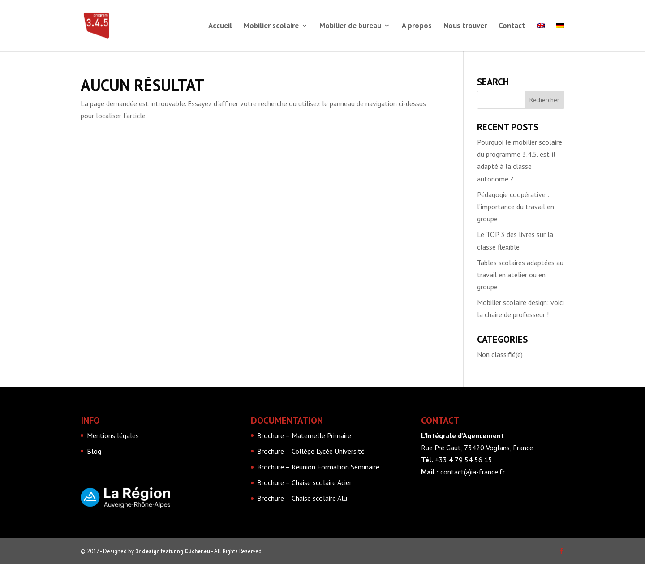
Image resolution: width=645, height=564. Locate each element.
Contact (512, 26)
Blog (94, 451)
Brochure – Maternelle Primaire (304, 435)
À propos (417, 26)
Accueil (220, 26)
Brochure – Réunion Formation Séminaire (318, 466)
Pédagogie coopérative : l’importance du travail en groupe (515, 206)
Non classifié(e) (500, 354)
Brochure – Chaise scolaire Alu (302, 498)
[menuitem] (541, 36)
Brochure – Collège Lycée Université (311, 451)
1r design (147, 551)
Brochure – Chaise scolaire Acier (304, 482)
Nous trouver (465, 26)
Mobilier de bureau (350, 26)
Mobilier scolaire (271, 26)
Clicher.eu (197, 551)
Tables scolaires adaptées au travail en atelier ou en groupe (520, 274)
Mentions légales (113, 435)
